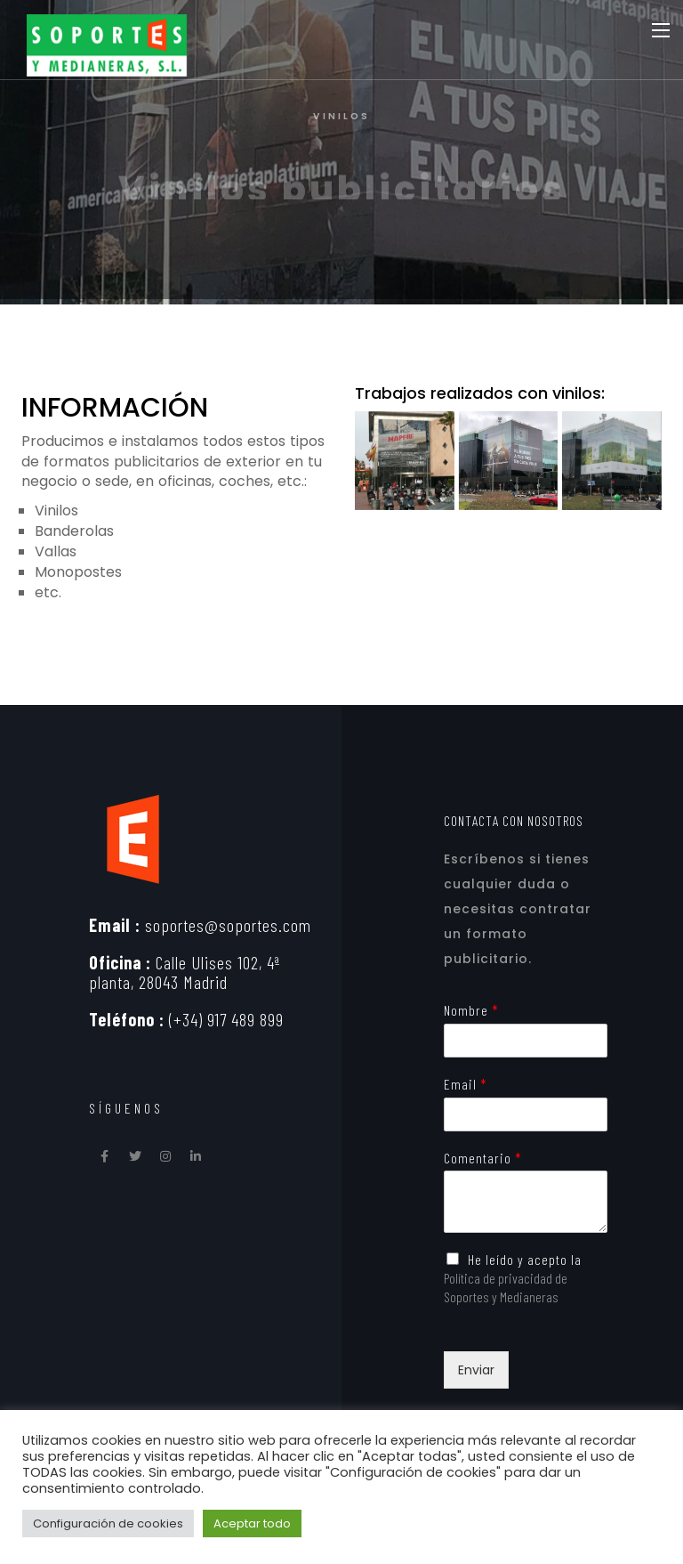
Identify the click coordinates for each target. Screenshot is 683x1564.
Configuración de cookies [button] (108, 1523)
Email (465, 1083)
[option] (341, 152)
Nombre (471, 1009)
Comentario (482, 1157)
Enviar (476, 1370)
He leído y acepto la (513, 1278)
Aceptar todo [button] (252, 1523)
